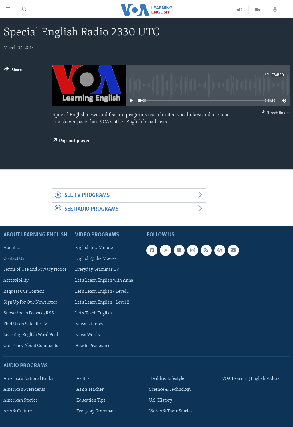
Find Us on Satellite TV (25, 324)
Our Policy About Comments (30, 346)
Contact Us (13, 258)
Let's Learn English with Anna (104, 280)
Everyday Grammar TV (97, 270)
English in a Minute (94, 248)
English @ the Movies (96, 258)
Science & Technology (170, 389)
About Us (12, 248)
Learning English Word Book (31, 335)
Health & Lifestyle (166, 378)
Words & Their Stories (171, 411)
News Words (87, 335)
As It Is (83, 378)
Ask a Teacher (90, 389)
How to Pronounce (92, 346)
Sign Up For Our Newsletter (30, 302)
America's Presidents (24, 389)
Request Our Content (23, 291)
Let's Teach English (93, 313)
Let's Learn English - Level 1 (102, 291)
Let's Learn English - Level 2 (102, 302)
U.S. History (160, 400)
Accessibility (16, 280)
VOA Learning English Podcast (251, 378)
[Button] (13, 71)
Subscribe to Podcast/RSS (28, 313)
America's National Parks (28, 378)
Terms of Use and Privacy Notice (35, 270)
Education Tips (91, 400)
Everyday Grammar (95, 411)
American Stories (20, 400)
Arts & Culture (17, 411)
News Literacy (89, 324)
